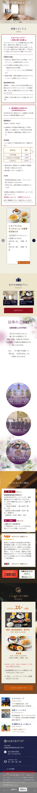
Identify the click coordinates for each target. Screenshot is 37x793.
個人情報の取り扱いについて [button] (10, 785)
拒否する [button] (14, 789)
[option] (18, 12)
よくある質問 (10, 769)
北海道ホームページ (10, 197)
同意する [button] (23, 789)
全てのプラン (18, 310)
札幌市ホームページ (24, 197)
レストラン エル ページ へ (18, 688)
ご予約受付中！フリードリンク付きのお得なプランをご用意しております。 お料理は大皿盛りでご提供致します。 (17, 527)
